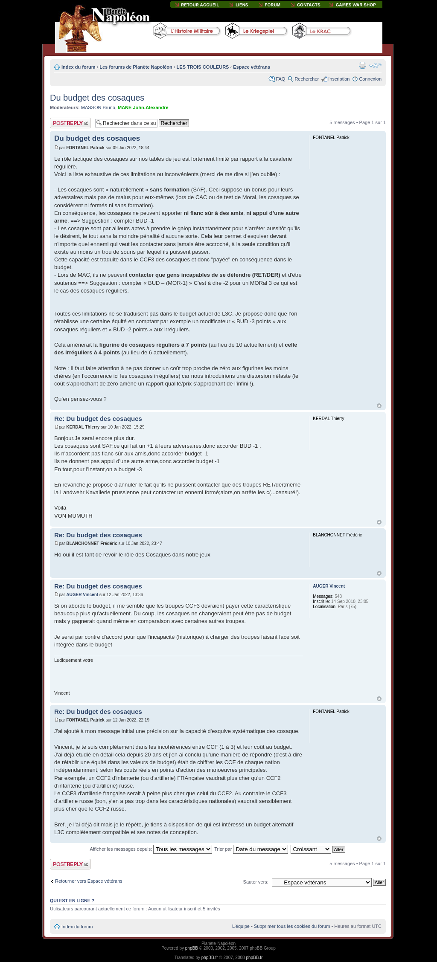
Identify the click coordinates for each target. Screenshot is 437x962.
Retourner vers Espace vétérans (88, 881)
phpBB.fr (209, 957)
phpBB (191, 948)
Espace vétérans (251, 67)
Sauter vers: (255, 881)
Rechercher (306, 78)
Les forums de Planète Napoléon (135, 67)
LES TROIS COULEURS (203, 67)
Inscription (339, 78)
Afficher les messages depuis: (151, 849)
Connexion (370, 78)
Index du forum (78, 67)
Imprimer (362, 65)
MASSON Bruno (98, 107)
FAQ (280, 78)
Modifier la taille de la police (375, 65)
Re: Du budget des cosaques (98, 418)
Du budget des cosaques (97, 97)
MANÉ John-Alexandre (143, 107)
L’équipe (241, 926)
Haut (379, 405)
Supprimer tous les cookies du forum (292, 926)
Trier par (251, 849)
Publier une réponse (70, 123)
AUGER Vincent (82, 594)
